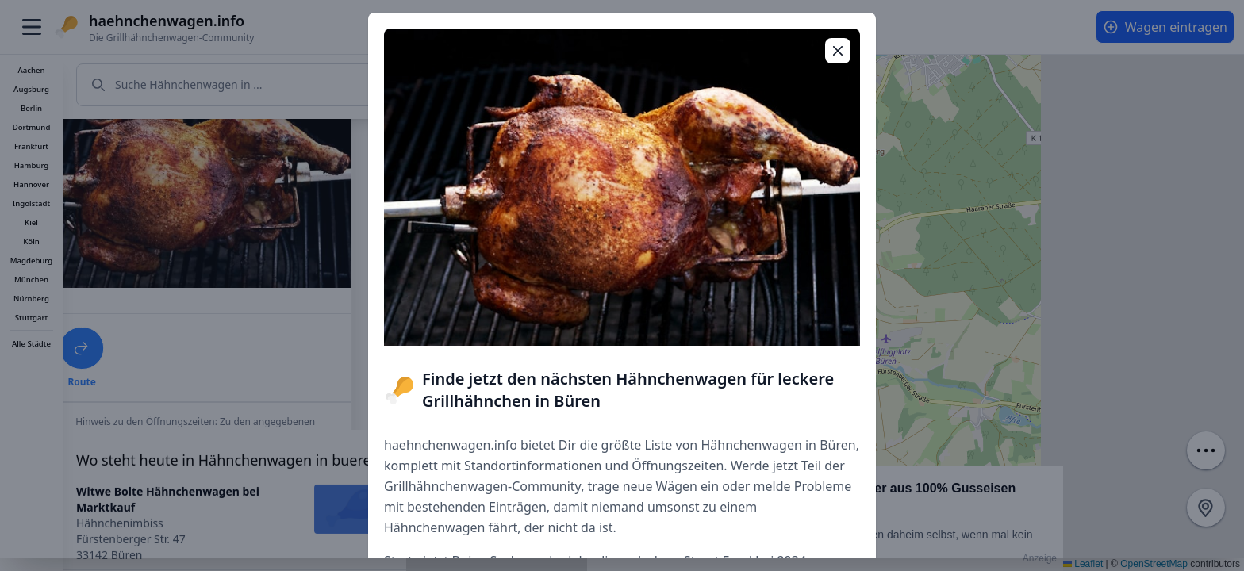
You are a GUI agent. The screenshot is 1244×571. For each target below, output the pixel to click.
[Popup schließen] (837, 50)
